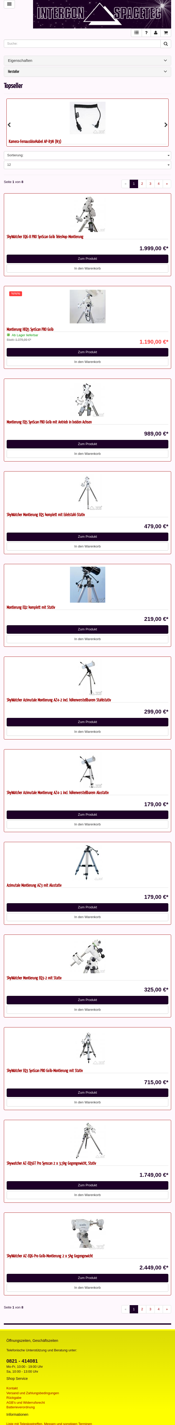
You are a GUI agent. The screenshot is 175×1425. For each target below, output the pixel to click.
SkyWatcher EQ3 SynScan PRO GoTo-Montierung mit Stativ (45, 1070)
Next (166, 125)
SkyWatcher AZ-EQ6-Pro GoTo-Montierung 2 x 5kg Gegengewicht (50, 1255)
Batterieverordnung (20, 1407)
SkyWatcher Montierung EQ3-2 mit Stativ (34, 977)
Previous (9, 125)
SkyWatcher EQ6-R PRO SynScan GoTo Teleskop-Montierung (45, 236)
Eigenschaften (87, 61)
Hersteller (87, 72)
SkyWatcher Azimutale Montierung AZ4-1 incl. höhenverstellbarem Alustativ (58, 792)
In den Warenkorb (87, 268)
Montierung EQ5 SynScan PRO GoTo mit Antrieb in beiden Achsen (49, 422)
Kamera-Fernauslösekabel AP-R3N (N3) (35, 141)
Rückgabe (14, 1398)
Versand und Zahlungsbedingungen (32, 1393)
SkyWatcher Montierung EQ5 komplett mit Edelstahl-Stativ (46, 514)
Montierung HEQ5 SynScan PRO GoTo (30, 329)
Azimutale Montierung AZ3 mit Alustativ (34, 885)
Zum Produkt (87, 259)
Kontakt (12, 1388)
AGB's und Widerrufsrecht (25, 1402)
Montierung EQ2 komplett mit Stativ (31, 607)
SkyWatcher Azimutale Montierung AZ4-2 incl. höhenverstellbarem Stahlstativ (59, 699)
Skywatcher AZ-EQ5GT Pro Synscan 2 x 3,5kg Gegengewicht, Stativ (51, 1163)
